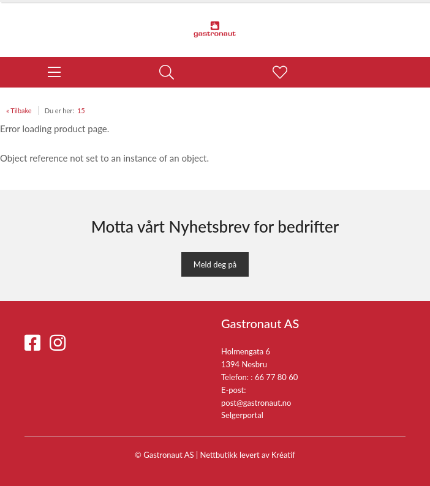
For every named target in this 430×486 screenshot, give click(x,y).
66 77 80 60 (276, 377)
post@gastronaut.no (256, 403)
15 (81, 110)
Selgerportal (242, 415)
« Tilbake (19, 110)
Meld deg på (215, 264)
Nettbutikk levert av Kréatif (247, 455)
